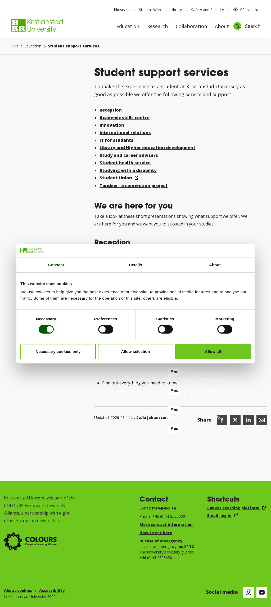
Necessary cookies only (57, 351)
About (222, 26)
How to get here (155, 532)
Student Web (150, 9)
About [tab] (215, 265)
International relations (125, 132)
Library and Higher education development (147, 147)
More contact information (166, 524)
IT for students (116, 140)
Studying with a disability (128, 170)
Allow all (213, 351)
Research (157, 26)
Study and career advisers (129, 155)
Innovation (112, 125)
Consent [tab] (56, 265)
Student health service (125, 163)
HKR (14, 45)
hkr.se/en (122, 9)
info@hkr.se (164, 508)
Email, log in (219, 515)
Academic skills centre (125, 118)
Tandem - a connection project (134, 185)
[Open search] (247, 26)
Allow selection (135, 351)
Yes (174, 428)
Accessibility (52, 590)
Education (127, 26)
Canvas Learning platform (233, 507)
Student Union (116, 178)
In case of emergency (160, 540)
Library (176, 9)
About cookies (18, 590)
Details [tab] (135, 265)
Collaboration (191, 26)
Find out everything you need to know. (140, 383)
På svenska (246, 9)
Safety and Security (207, 9)
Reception (111, 110)
